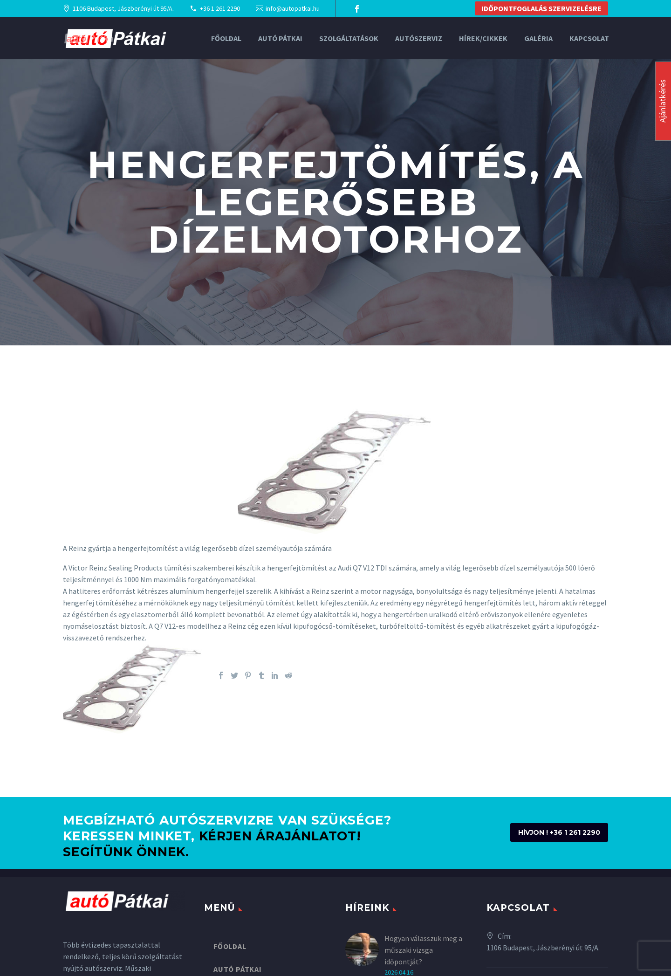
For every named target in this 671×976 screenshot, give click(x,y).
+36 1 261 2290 (220, 8)
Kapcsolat (589, 38)
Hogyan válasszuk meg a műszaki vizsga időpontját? (423, 950)
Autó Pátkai (280, 38)
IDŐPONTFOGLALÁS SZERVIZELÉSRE (541, 8)
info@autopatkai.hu (293, 8)
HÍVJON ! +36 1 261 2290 (559, 832)
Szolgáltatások (348, 38)
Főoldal (226, 38)
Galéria (538, 38)
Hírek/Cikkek (483, 38)
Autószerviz (418, 38)
